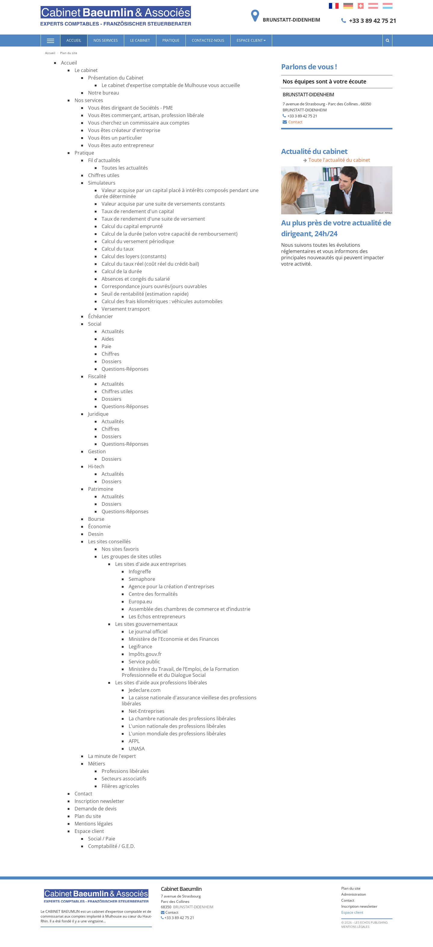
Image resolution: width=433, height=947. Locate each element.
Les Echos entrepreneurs (157, 616)
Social (94, 324)
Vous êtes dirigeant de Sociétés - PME (130, 107)
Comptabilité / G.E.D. (111, 846)
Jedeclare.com (145, 690)
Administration (353, 894)
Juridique (98, 414)
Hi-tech (96, 466)
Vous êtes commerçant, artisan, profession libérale (146, 115)
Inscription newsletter (99, 801)
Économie (99, 526)
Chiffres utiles (103, 175)
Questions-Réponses (125, 369)
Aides (108, 339)
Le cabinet (140, 40)
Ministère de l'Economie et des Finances (174, 639)
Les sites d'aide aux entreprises (150, 564)
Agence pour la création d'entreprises (171, 586)
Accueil (73, 40)
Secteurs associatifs (124, 778)
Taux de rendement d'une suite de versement (153, 219)
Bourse (96, 519)
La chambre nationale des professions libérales (182, 718)
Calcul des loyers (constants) (134, 256)
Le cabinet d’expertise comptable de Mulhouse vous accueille (171, 85)
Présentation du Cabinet (115, 77)
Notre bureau (103, 92)
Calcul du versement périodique (138, 241)
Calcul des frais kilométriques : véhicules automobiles (162, 301)
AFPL (134, 741)
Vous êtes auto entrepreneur (121, 145)
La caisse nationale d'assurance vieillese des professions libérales (189, 700)
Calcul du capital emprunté (132, 226)
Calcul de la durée (122, 271)
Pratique (171, 40)
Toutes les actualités (125, 167)
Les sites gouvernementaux (146, 624)
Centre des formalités (153, 594)
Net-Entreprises (146, 711)
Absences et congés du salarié (136, 279)
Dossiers (111, 361)
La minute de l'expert (112, 756)
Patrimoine (100, 489)
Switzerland (361, 6)
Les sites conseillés (109, 541)
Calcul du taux (118, 249)
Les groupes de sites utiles (131, 556)
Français (334, 6)
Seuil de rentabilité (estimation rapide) (145, 294)
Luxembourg (387, 6)
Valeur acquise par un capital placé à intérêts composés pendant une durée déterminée (177, 193)
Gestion (97, 451)
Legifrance (140, 646)
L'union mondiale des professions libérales (177, 733)
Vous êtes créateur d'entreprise (124, 130)
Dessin (95, 534)
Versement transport (126, 309)
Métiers (96, 763)
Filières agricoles (120, 786)
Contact (83, 793)
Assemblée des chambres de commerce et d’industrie (189, 609)
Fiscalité (97, 376)
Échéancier (100, 316)
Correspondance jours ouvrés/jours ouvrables (154, 286)
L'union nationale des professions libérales (177, 726)
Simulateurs (101, 182)
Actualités (113, 331)
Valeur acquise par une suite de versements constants (163, 204)
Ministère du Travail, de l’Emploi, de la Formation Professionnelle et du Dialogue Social (180, 672)
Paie (106, 346)
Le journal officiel (148, 631)
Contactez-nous (208, 40)
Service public (144, 661)
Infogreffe (140, 571)
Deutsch (348, 6)
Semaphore (142, 579)
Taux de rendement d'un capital (138, 211)
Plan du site (88, 816)
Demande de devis (96, 808)
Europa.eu (140, 601)
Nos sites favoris (120, 549)
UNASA (137, 748)
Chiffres (110, 354)
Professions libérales (125, 771)
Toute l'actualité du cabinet (339, 160)
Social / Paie (101, 838)
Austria (373, 6)
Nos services (106, 40)
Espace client (251, 40)
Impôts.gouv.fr (145, 654)
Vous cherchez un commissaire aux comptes (138, 122)
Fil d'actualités (104, 160)
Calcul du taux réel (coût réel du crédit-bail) (150, 264)
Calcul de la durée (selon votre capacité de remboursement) (170, 234)
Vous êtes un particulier (115, 137)
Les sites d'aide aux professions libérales (161, 682)
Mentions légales (94, 823)
